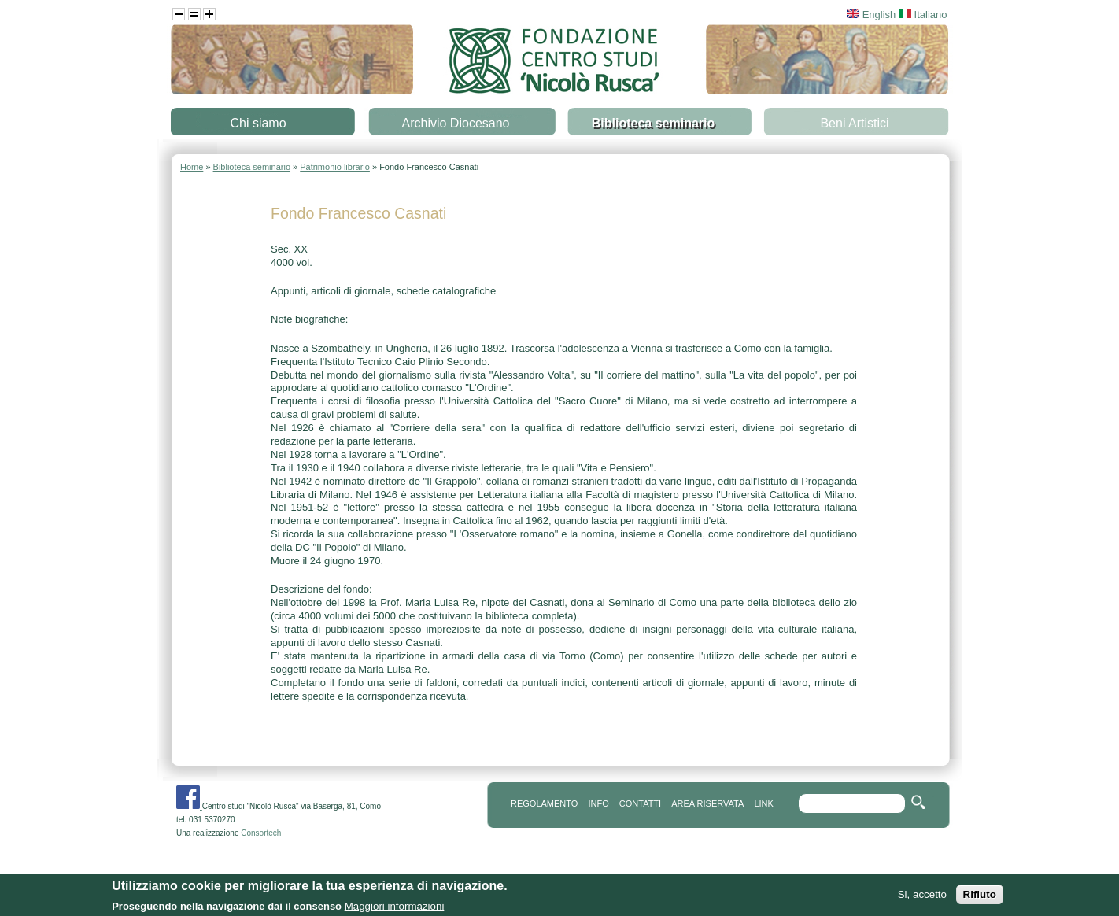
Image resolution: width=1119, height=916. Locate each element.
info (598, 803)
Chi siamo (258, 123)
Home (191, 167)
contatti (640, 803)
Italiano (923, 14)
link (763, 803)
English (871, 14)
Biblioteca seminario (653, 123)
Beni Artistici (854, 123)
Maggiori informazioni (395, 908)
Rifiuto (979, 896)
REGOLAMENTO (544, 803)
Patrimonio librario (335, 167)
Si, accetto (922, 896)
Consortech (261, 833)
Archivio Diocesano (456, 123)
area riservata (707, 803)
